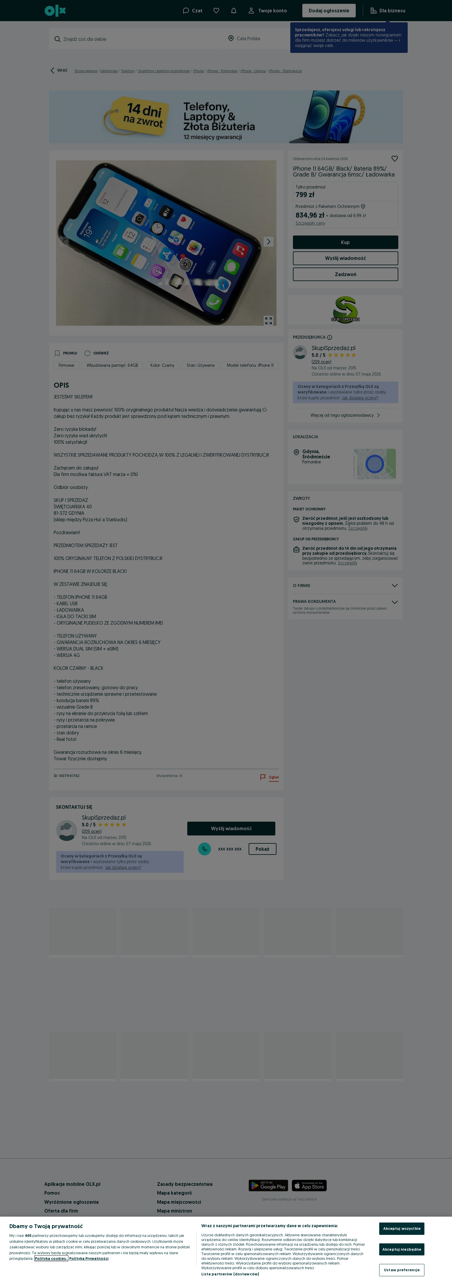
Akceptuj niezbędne (401, 1249)
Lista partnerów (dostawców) (230, 1274)
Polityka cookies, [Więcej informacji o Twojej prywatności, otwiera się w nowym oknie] (51, 1258)
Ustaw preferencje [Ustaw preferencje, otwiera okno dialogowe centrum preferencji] (402, 1269)
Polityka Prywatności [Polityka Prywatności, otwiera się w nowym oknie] (89, 1258)
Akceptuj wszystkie (402, 1228)
